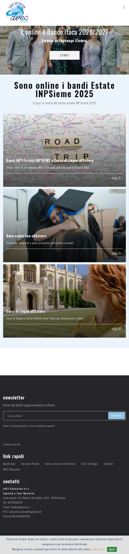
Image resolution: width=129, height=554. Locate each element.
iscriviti (116, 415)
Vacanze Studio (30, 463)
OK (112, 549)
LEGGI (64, 55)
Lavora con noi (11, 444)
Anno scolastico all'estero (60, 463)
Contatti (108, 463)
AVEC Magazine (11, 469)
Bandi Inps (9, 463)
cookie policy (98, 549)
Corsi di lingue (89, 463)
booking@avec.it (20, 507)
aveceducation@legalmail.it (25, 511)
